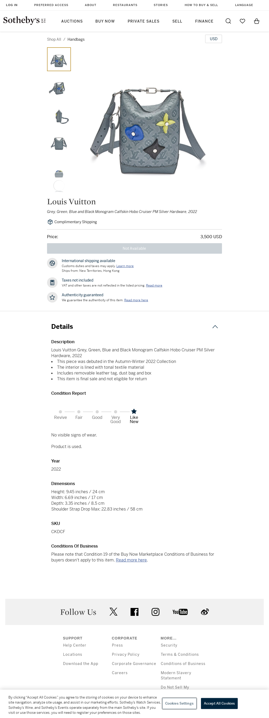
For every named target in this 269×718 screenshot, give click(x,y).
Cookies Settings (179, 703)
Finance (204, 21)
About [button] (90, 5)
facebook (134, 612)
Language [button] (244, 5)
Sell (177, 21)
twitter (113, 612)
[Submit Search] (228, 21)
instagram (155, 612)
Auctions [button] (72, 21)
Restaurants (125, 5)
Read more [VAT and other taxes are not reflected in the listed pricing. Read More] (154, 285)
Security (169, 645)
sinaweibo (205, 611)
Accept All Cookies (219, 703)
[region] (134, 704)
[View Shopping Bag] (257, 21)
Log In (12, 5)
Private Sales (143, 21)
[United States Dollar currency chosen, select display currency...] (213, 39)
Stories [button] (161, 5)
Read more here (131, 560)
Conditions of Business (183, 664)
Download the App (80, 664)
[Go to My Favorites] (242, 21)
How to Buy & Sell (201, 5)
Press (117, 645)
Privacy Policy (125, 654)
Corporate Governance (134, 664)
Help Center (74, 645)
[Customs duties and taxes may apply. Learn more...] (125, 266)
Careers (120, 673)
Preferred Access (51, 5)
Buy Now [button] (105, 21)
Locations (72, 654)
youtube (180, 612)
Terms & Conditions (180, 654)
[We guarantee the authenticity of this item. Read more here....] (136, 300)
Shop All (54, 39)
